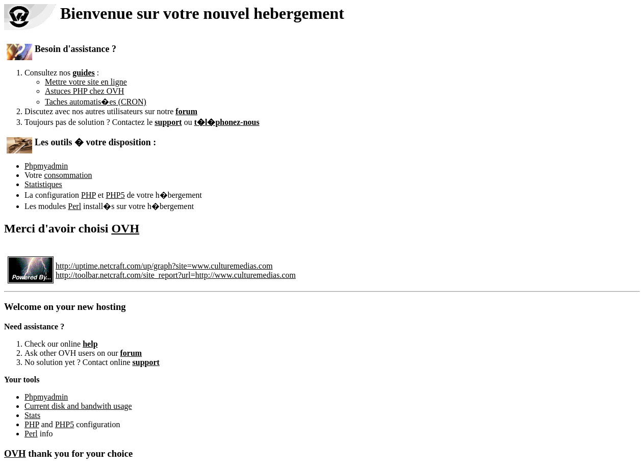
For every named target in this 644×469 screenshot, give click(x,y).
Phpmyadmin (46, 166)
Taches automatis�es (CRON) (95, 101)
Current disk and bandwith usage (78, 406)
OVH (125, 228)
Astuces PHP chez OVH (84, 91)
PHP (88, 195)
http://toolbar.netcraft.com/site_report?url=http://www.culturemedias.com (176, 275)
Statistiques (43, 184)
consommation (68, 175)
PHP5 (115, 195)
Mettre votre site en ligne (86, 81)
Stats (32, 415)
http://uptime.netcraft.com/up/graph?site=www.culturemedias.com (164, 266)
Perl (74, 206)
